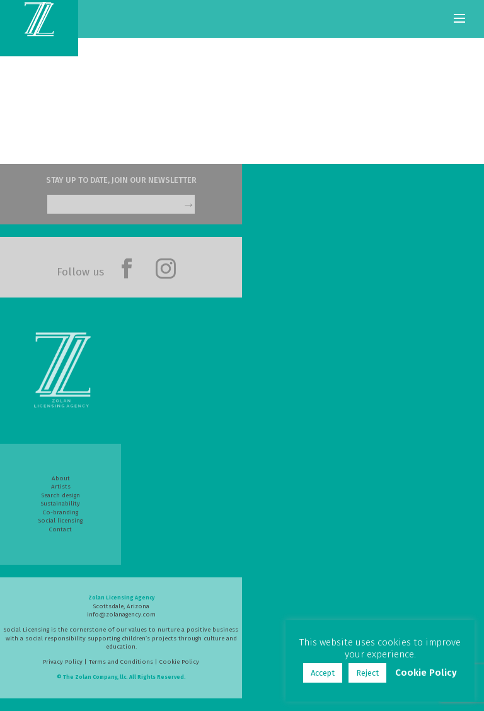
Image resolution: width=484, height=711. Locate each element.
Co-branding (60, 512)
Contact (60, 529)
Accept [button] (323, 673)
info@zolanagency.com (121, 614)
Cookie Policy (179, 662)
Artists (61, 486)
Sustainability (60, 503)
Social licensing (60, 520)
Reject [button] (367, 673)
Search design (61, 495)
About (61, 478)
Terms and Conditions (121, 662)
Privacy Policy (63, 662)
